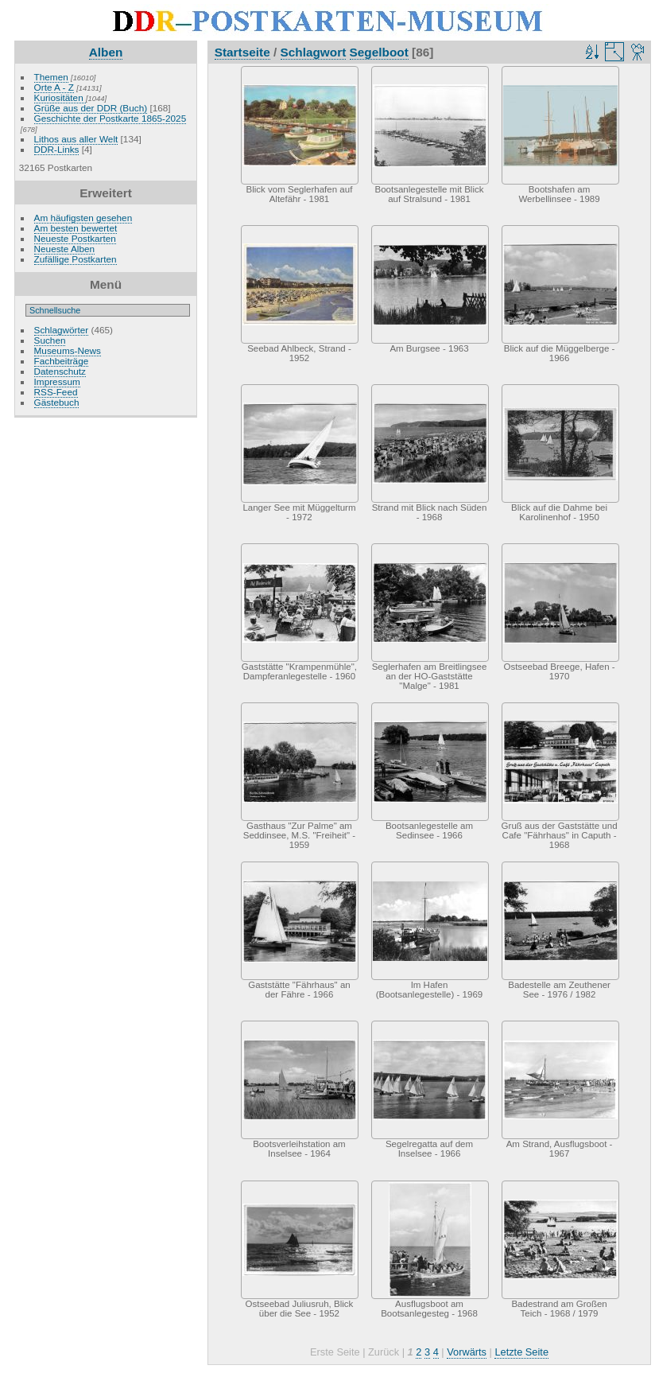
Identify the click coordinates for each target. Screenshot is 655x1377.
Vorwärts (466, 1352)
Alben (106, 52)
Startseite (242, 52)
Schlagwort (314, 52)
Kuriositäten (60, 97)
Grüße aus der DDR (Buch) (91, 108)
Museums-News (67, 350)
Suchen (50, 340)
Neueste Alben (64, 248)
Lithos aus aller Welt (76, 139)
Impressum (57, 381)
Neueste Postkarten (75, 238)
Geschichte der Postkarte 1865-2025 (110, 118)
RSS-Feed (56, 392)
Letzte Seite (521, 1352)
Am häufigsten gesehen (83, 217)
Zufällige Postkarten (75, 259)
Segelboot (379, 52)
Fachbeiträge (61, 361)
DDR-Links (56, 149)
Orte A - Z (54, 87)
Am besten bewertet (76, 228)
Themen (51, 77)
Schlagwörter (61, 330)
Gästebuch (56, 402)
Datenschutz (60, 371)
